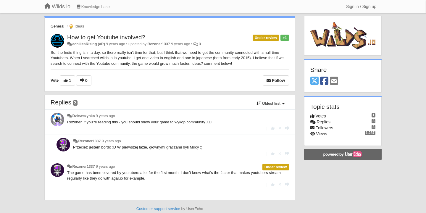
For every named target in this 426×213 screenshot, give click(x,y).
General (57, 26)
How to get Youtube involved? (106, 37)
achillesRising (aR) (88, 44)
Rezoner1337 (159, 44)
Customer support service (158, 208)
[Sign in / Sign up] (361, 6)
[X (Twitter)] (314, 81)
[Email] (334, 81)
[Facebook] (324, 81)
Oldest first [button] (270, 103)
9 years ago (105, 116)
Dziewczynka (83, 116)
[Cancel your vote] (279, 128)
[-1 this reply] (287, 128)
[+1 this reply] (273, 128)
